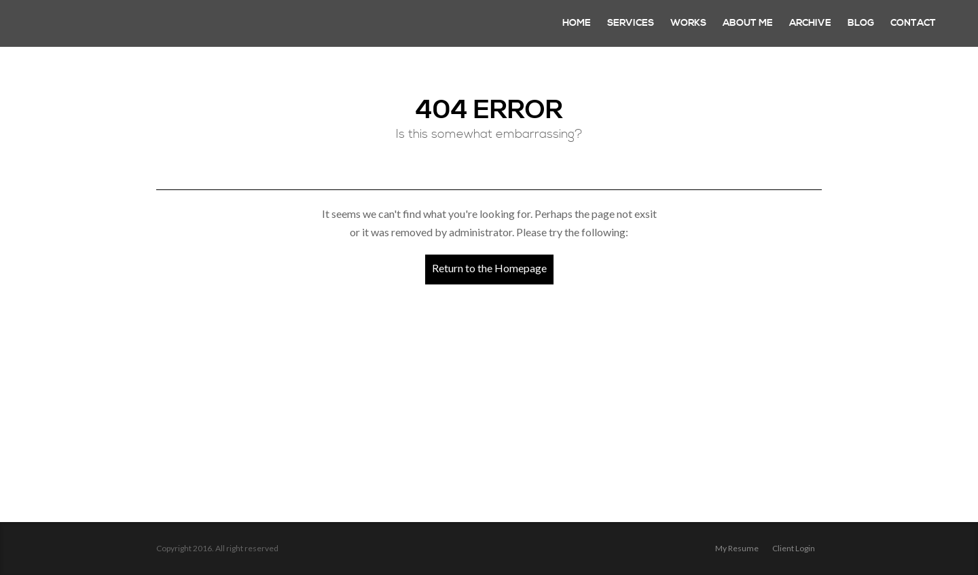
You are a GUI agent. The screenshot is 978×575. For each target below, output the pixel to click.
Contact (913, 23)
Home (576, 23)
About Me (748, 23)
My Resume (737, 548)
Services (630, 23)
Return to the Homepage (489, 267)
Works (688, 23)
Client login (793, 548)
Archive (810, 23)
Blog (861, 23)
